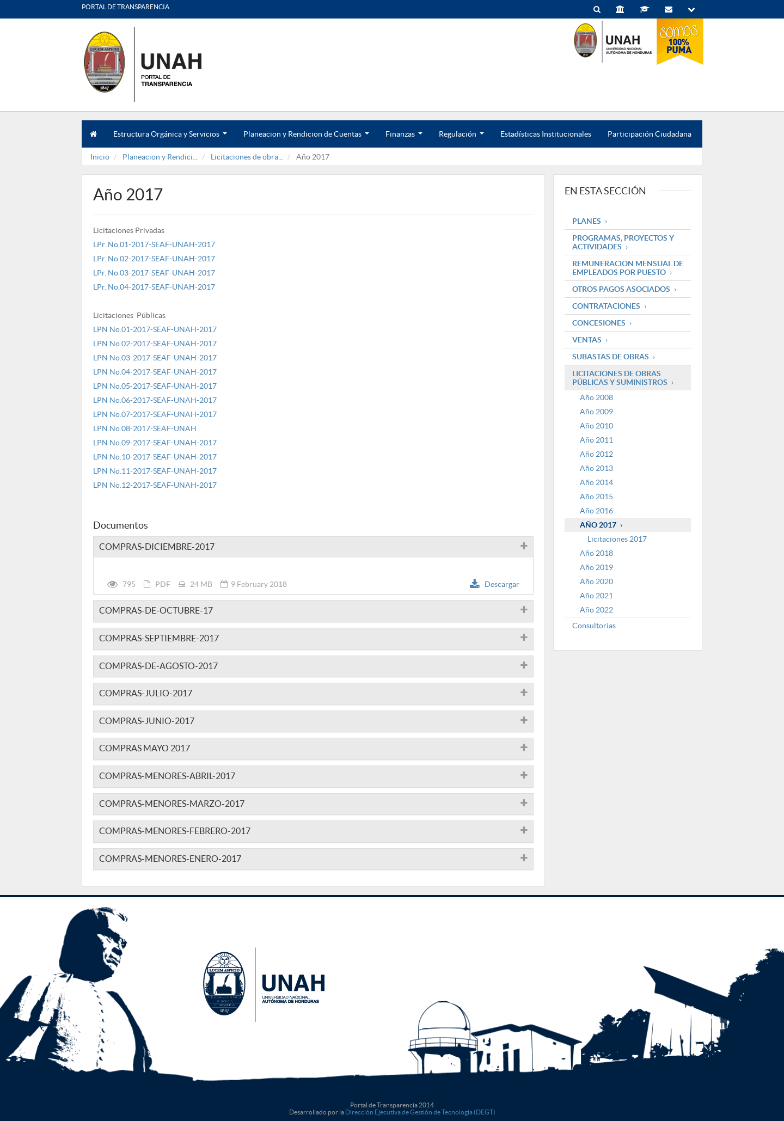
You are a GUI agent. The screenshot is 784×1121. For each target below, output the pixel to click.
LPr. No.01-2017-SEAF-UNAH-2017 (154, 244)
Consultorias (594, 625)
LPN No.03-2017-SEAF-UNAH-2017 (155, 357)
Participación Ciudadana (649, 134)
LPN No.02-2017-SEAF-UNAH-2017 (155, 343)
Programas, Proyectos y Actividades (623, 242)
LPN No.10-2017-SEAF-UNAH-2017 (155, 456)
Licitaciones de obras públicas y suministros (619, 378)
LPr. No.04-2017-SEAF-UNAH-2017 (154, 287)
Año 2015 (596, 496)
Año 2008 (596, 397)
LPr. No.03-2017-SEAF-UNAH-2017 (154, 272)
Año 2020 (596, 581)
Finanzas (403, 139)
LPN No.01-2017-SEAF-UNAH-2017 (155, 329)
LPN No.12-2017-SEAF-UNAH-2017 (155, 485)
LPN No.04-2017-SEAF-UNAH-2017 (155, 371)
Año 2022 (596, 609)
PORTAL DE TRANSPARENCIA (125, 6)
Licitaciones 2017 (617, 539)
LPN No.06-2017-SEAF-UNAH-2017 (155, 400)
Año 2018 (596, 553)
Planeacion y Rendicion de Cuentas (306, 139)
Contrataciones (606, 306)
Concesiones (599, 322)
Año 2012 (596, 454)
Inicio (99, 156)
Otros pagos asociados (621, 289)
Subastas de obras (610, 356)
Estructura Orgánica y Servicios (170, 139)
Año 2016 (596, 510)
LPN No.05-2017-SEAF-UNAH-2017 (155, 386)
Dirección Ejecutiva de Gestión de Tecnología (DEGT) (420, 1112)
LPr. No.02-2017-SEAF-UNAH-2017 (154, 258)
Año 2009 (596, 411)
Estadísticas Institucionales (545, 134)
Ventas (587, 339)
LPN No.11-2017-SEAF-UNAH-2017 (155, 471)
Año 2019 (596, 567)
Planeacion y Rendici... (160, 156)
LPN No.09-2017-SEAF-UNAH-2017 (155, 442)
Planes (586, 221)
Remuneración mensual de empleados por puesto (627, 268)
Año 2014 (596, 482)
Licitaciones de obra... (247, 156)
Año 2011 (596, 440)
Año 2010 (596, 425)
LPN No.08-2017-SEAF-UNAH (145, 428)
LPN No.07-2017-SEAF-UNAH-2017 (155, 414)
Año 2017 (598, 524)
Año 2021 (596, 595)
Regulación (461, 139)
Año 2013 (596, 468)
